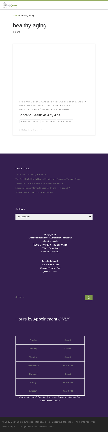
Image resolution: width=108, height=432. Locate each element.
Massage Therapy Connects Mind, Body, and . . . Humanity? (42, 188)
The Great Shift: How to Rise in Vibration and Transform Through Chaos (47, 179)
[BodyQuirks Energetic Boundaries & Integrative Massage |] (9, 5)
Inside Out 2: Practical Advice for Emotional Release (39, 183)
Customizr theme (46, 427)
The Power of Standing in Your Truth (31, 174)
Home (16, 15)
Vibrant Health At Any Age (40, 115)
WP (15, 427)
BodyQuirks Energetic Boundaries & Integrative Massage (42, 422)
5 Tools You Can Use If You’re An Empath (34, 192)
